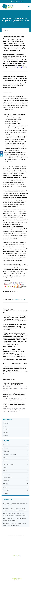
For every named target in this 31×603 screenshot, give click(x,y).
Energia (6, 458)
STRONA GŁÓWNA (12, 593)
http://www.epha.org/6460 (19, 299)
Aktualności (7, 445)
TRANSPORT (6, 429)
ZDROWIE (5, 435)
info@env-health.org (16, 579)
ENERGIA (5, 432)
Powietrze (6, 481)
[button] (28, 6)
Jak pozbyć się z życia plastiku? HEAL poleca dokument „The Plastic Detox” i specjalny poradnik (14, 394)
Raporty (6, 487)
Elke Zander (17, 580)
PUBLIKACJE (27, 593)
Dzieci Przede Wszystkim (10, 454)
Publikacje (6, 484)
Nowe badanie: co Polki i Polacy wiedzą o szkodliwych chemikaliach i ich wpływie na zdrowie (14, 404)
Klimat (5, 471)
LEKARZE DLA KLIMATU (7, 595)
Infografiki (6, 461)
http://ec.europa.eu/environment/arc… (15, 373)
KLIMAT (5, 426)
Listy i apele (7, 474)
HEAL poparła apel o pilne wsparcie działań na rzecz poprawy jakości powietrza (14, 519)
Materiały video (8, 477)
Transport (6, 490)
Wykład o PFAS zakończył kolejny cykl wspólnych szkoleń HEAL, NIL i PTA (13, 384)
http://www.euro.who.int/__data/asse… (15, 311)
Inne (5, 468)
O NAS (22, 595)
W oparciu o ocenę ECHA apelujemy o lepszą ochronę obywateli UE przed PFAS (14, 524)
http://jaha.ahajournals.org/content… (16, 360)
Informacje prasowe (9, 464)
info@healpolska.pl (17, 555)
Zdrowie (6, 494)
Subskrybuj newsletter (18, 1)
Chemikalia (6, 451)
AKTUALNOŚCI (19, 593)
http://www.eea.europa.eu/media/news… (16, 363)
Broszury (6, 448)
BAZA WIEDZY (16, 595)
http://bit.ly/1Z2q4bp (21, 67)
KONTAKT (27, 595)
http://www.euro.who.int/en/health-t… (17, 321)
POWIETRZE (6, 423)
